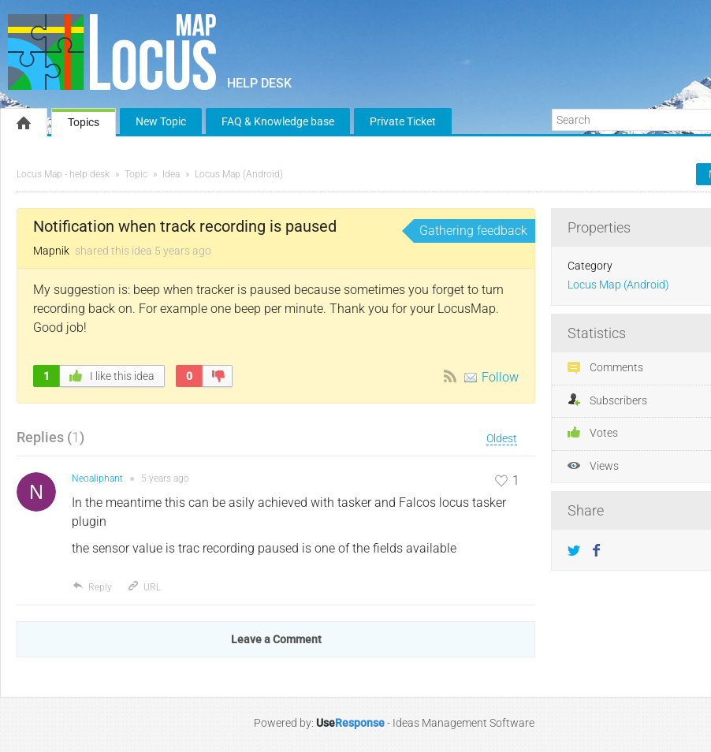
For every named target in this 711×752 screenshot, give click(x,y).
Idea (171, 174)
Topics (83, 122)
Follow (500, 377)
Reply (92, 587)
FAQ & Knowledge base (277, 121)
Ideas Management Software (463, 722)
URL (144, 587)
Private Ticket (403, 121)
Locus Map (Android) (239, 174)
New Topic (161, 121)
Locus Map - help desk (63, 174)
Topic (136, 174)
